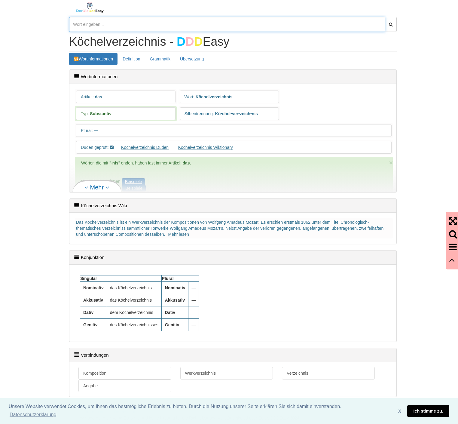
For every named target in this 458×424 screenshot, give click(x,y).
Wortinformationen (96, 59)
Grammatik (160, 59)
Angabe (90, 385)
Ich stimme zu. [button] (428, 411)
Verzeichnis (297, 373)
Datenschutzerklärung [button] (33, 414)
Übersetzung (192, 59)
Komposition (94, 373)
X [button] (399, 411)
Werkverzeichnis (200, 373)
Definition (131, 59)
